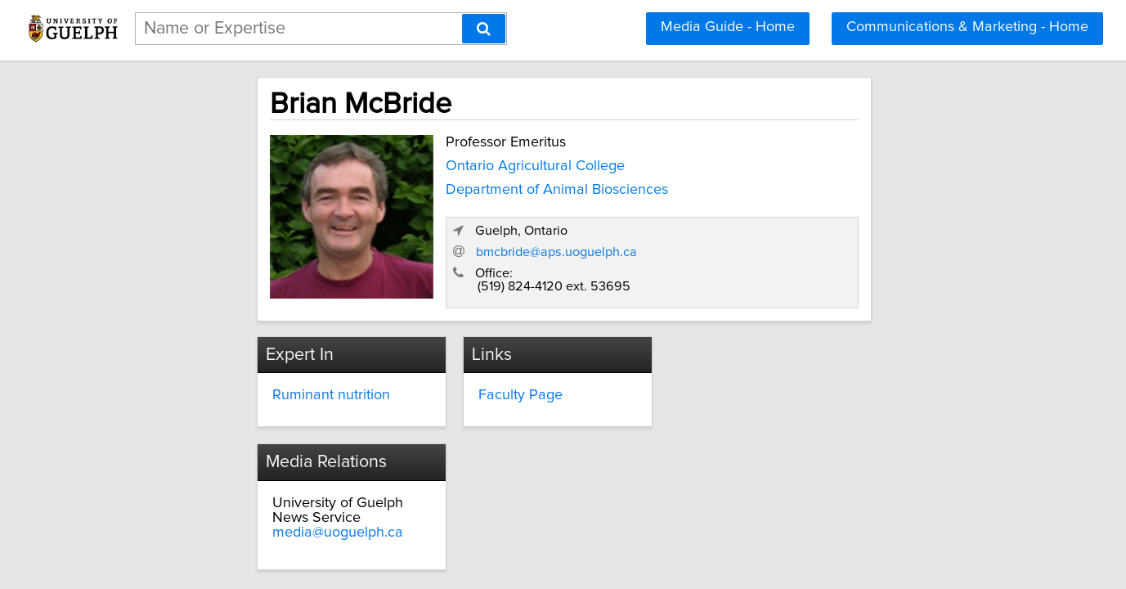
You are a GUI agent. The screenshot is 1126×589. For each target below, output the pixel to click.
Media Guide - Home (728, 27)
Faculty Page (479, 378)
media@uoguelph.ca (754, 407)
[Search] (483, 28)
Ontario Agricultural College (438, 161)
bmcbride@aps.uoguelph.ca (798, 234)
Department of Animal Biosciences (460, 185)
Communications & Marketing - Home (967, 27)
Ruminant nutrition (244, 378)
